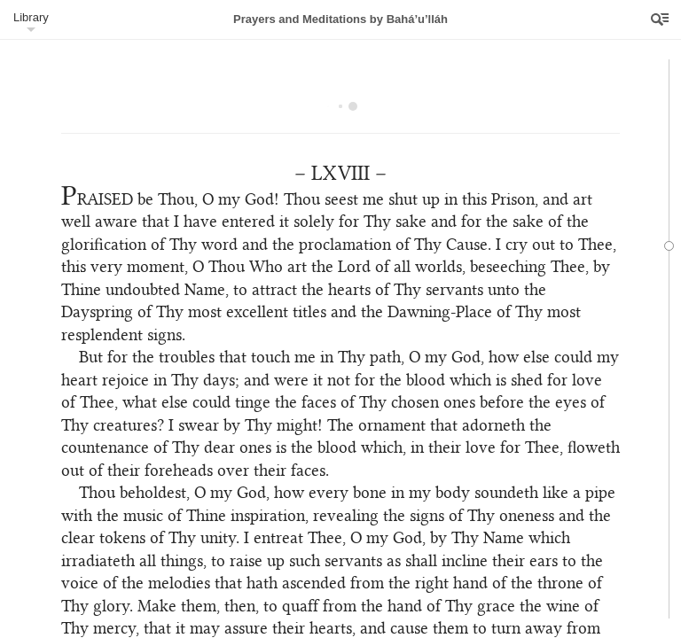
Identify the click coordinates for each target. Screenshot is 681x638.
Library (31, 17)
